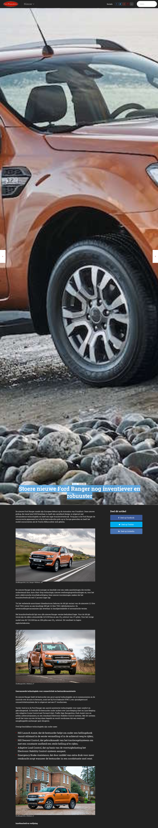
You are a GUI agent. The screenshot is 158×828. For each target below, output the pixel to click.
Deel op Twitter (127, 524)
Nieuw (28, 4)
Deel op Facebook (127, 518)
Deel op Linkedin (127, 531)
